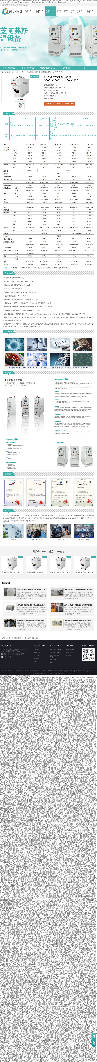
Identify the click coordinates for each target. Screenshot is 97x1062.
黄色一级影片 (67, 868)
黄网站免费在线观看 (44, 774)
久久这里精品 (88, 708)
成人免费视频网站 (6, 912)
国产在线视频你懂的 (52, 1012)
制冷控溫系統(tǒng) (28, 68)
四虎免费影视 (34, 824)
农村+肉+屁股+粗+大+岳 (43, 698)
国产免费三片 (87, 689)
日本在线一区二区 (23, 1010)
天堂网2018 (50, 910)
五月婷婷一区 (5, 914)
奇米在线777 (18, 837)
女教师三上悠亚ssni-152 (76, 745)
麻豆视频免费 (92, 816)
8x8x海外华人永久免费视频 (46, 706)
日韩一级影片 (35, 902)
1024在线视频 (77, 754)
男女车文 (45, 753)
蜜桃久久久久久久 (91, 732)
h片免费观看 (62, 844)
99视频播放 (65, 733)
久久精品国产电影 (64, 1012)
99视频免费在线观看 (84, 690)
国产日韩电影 (44, 980)
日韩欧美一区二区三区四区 (30, 840)
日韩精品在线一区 (27, 740)
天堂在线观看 (54, 856)
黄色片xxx (87, 937)
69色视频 (65, 734)
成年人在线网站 (55, 1009)
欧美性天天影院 (48, 909)
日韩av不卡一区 (62, 926)
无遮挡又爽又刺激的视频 (86, 1056)
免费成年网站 (32, 738)
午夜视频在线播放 (80, 824)
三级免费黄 (63, 710)
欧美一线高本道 (23, 865)
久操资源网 (14, 809)
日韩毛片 (5, 761)
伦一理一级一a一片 (61, 958)
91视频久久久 (8, 868)
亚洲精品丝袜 (18, 688)
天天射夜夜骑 (28, 756)
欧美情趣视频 (86, 845)
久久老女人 (75, 688)
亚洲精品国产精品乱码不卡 (43, 720)
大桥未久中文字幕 (76, 1033)
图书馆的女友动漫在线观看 (47, 1025)
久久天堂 (52, 1056)
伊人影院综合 (54, 705)
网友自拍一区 (6, 965)
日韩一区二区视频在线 (44, 758)
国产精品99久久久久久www (34, 721)
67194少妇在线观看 (51, 848)
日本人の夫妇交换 (44, 750)
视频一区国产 (42, 726)
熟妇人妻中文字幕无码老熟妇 (84, 814)
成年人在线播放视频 (36, 805)
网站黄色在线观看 (63, 928)
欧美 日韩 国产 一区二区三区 (51, 1005)
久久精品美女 (78, 876)
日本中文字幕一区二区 (40, 725)
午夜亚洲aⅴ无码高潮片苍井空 (36, 849)
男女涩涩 (37, 936)
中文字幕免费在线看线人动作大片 (41, 876)
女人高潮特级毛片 (68, 938)
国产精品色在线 (89, 686)
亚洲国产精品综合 (75, 950)
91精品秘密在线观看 (69, 785)
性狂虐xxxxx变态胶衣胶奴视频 (9, 922)
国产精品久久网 (74, 865)
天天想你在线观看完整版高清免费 (63, 693)
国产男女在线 (22, 765)
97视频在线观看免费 (46, 1041)
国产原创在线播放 (16, 893)
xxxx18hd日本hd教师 (45, 916)
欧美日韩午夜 (79, 897)
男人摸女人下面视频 (91, 696)
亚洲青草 (45, 958)
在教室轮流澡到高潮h (43, 998)
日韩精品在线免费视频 (30, 802)
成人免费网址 (79, 873)
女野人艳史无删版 (73, 776)
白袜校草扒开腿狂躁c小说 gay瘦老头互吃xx (62, 1021)
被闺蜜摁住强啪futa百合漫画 (85, 720)
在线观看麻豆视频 (72, 989)
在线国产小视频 (33, 1025)
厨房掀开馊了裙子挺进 (44, 1008)
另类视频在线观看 (88, 818)
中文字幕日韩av (91, 833)
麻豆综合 (67, 790)
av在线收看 (56, 744)
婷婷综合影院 (80, 857)
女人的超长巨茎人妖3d (38, 884)
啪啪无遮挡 (5, 888)
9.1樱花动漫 (12, 957)
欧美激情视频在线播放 (22, 694)
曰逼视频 (87, 858)
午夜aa (29, 777)
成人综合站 (66, 850)
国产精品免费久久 (46, 936)
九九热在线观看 (49, 833)
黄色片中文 (80, 901)
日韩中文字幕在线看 (45, 920)
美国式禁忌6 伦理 (84, 688)
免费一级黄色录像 (14, 702)
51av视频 (21, 826)
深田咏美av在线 (79, 694)
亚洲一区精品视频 (67, 750)
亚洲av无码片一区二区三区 (14, 793)
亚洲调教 (84, 980)
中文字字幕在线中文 (67, 694)
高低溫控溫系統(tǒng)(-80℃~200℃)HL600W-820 (18, 572)
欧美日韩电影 (16, 750)
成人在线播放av (59, 906)
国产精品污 (31, 760)
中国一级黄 (80, 800)
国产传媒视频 (23, 904)
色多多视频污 (66, 978)
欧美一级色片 (33, 804)
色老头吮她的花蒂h (58, 1020)
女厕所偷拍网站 (71, 720)
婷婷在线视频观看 (10, 925)
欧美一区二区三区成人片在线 (56, 816)
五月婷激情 (87, 802)
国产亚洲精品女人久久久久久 (60, 1008)
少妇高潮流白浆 (87, 796)
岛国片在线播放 (75, 709)
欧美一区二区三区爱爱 (35, 1005)
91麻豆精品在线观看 (79, 940)
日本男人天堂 (70, 889)
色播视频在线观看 (39, 1018)
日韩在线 (41, 741)
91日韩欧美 (67, 945)
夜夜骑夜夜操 (46, 734)
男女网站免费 (32, 708)
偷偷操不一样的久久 (86, 904)
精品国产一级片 (54, 772)
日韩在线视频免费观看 (18, 790)
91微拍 (54, 700)
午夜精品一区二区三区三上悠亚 (49, 988)
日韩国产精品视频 (13, 693)
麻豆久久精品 (20, 812)
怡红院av (82, 866)
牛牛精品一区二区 (69, 812)
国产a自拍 (83, 817)
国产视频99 (29, 705)
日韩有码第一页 (45, 882)
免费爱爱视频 (69, 970)
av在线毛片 (15, 813)
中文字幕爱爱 (54, 842)
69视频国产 (69, 792)
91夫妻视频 (11, 962)
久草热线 (24, 745)
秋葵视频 (35, 912)
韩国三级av (68, 682)
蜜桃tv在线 (16, 738)
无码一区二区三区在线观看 (86, 713)
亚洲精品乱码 (8, 822)
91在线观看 (79, 804)
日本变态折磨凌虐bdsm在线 (26, 690)
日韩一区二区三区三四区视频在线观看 (53, 896)
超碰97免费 (56, 1041)
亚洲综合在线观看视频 (61, 849)
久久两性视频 (17, 822)
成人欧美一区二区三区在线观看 (85, 889)
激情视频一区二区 (73, 949)
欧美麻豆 (65, 708)
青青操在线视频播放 (32, 910)
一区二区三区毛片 (32, 772)
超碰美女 (86, 876)
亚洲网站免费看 (47, 789)
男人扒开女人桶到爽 (72, 1022)
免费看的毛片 (47, 1013)
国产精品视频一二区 (10, 708)
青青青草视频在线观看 (22, 820)
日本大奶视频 (92, 761)
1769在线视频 (49, 1024)
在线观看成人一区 (90, 765)
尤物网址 (76, 681)
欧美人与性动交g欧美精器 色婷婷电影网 (78, 884)
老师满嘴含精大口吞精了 (81, 914)
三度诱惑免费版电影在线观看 (19, 916)
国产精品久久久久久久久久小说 (26, 909)
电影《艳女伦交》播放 (66, 862)
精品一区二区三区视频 (38, 860)
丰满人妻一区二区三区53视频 (71, 886)
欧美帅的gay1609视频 (79, 1020)
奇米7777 (24, 1037)
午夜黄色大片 (57, 986)
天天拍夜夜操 (88, 1009)
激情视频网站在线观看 (71, 948)
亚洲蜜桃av (71, 780)
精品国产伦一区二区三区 (39, 869)
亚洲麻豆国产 (69, 990)
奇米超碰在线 (14, 681)
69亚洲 (47, 885)
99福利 (79, 881)
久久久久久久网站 (18, 706)
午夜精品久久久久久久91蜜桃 (82, 684)
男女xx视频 (76, 1004)
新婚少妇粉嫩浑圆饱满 (17, 985)
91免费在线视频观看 (6, 772)
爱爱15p (91, 974)
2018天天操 (63, 781)
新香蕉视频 (19, 994)
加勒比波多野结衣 (52, 726)
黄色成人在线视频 (57, 812)
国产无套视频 (86, 812)
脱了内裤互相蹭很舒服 (45, 712)
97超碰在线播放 (65, 746)
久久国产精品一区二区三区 (60, 786)
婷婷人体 (11, 1020)
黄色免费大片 (44, 954)
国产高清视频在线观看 (30, 688)
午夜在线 (61, 840)
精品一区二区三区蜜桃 (27, 926)
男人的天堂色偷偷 (71, 770)
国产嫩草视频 (92, 870)
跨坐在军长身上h (41, 722)
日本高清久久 (88, 832)
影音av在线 (29, 794)
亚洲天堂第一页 (26, 912)
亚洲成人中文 (72, 725)
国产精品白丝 (67, 702)
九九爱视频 (41, 688)
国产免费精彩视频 (37, 809)
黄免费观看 (35, 882)
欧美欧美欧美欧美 (45, 777)
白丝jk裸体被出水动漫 (11, 902)
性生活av (5, 712)
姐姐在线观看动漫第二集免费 (76, 882)
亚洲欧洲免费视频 (54, 753)
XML (93, 671)
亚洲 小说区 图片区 (81, 780)
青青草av (62, 818)
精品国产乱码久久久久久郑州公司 (12, 730)
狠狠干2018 (55, 1010)
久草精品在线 (91, 1018)
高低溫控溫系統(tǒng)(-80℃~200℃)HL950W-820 (66, 572)
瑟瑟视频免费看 (12, 704)
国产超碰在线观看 (16, 1000)
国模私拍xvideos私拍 (38, 1032)
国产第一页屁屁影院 (73, 820)
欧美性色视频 (10, 768)
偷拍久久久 (92, 978)
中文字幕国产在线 (75, 746)
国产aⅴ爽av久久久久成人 (50, 829)
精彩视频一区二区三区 (17, 950)
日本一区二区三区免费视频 (30, 684)
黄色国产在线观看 (31, 758)
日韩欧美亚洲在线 (27, 858)
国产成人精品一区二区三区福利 (72, 932)
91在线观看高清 (50, 860)
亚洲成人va (41, 793)
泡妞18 (70, 722)
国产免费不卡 (22, 886)
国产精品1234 (75, 813)
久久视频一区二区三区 (63, 860)
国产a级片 (18, 838)
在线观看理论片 (88, 988)
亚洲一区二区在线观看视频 (70, 685)
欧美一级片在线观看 (76, 1008)
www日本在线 (56, 874)
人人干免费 (26, 770)
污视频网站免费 (28, 968)
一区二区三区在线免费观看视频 (50, 694)
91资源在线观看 (30, 724)
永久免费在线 (86, 910)
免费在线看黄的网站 (47, 749)
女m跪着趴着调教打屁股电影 (66, 885)
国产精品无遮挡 (73, 740)
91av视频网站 (37, 830)
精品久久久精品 (22, 825)
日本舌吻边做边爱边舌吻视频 (55, 1034)
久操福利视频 (17, 1021)
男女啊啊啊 (12, 853)
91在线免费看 (30, 790)
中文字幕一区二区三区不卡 (14, 802)
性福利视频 (76, 817)
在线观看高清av (29, 780)
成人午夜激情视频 (89, 801)
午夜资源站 (84, 950)
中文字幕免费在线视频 (64, 688)
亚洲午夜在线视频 (22, 970)
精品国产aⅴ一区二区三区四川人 (36, 788)
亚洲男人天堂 (78, 1046)
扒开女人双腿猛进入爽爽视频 (52, 808)
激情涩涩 (37, 893)
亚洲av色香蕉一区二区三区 (76, 958)
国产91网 (21, 1029)
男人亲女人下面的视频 (26, 885)
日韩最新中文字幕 (35, 694)
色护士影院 (15, 1022)
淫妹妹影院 (44, 893)
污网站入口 (13, 718)
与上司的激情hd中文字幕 (86, 728)
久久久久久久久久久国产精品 (51, 994)
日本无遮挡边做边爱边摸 (89, 1033)
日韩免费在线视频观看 (83, 1041)
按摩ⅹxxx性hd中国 (48, 810)
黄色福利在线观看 (18, 869)
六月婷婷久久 (11, 796)
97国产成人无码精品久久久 (23, 734)
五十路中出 (84, 972)
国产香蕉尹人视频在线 (67, 698)
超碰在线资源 (70, 826)
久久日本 (33, 796)
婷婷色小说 (78, 689)
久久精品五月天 (34, 937)
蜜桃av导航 (73, 713)
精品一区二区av (23, 870)
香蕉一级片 (48, 780)
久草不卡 (78, 812)
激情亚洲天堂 (30, 821)
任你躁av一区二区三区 (78, 913)
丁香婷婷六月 (89, 861)
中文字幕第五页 (67, 684)
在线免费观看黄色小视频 (76, 686)
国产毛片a (11, 1026)
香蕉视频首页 (28, 1026)
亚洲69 (29, 696)
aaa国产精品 (59, 1049)
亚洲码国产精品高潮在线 (20, 742)
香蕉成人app (30, 936)
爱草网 (12, 1053)
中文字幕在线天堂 (13, 758)
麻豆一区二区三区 (27, 900)
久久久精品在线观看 (40, 1049)
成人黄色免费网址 (31, 726)
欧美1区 (14, 824)
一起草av (28, 950)
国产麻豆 (14, 701)
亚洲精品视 (7, 788)
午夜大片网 (17, 900)
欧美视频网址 (34, 961)
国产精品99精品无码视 (30, 786)
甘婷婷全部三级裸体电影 (19, 929)
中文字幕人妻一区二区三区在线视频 (35, 1014)
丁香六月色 (20, 954)
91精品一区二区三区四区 (37, 714)
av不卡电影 (43, 770)
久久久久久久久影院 (76, 922)
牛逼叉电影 (46, 841)
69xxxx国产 (71, 830)
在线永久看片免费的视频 (64, 700)
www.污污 (23, 830)
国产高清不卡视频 (84, 1006)
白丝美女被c (12, 1013)
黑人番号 (47, 825)
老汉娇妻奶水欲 (92, 954)
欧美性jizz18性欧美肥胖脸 (63, 933)
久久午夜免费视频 (55, 733)
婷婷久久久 (57, 865)
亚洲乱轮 (88, 846)
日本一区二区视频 (68, 824)
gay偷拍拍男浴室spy (67, 897)
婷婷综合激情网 (76, 980)
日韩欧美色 (77, 693)
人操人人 (88, 738)
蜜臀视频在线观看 (65, 772)
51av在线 (33, 873)
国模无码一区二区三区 (35, 753)
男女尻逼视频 (79, 698)
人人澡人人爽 (13, 765)
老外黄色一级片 (11, 945)
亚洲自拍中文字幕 (53, 869)
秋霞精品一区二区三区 (7, 733)
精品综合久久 (55, 841)
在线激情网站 (17, 725)
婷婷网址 (14, 825)
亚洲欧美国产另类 (14, 821)
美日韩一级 (64, 1009)
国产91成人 (12, 761)
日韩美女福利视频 (14, 712)
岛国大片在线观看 (26, 988)
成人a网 (39, 796)
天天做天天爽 (66, 1024)
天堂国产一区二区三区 (31, 812)
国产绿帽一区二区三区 (9, 958)
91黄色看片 (31, 929)
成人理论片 (93, 1012)
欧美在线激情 (43, 914)
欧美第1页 (46, 805)
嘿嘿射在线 (23, 738)
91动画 (6, 789)
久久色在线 (7, 878)
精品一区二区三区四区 (17, 913)
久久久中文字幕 (16, 917)
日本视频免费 (82, 926)
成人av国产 (58, 932)
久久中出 (52, 930)
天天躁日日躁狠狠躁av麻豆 (86, 769)
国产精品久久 (37, 994)
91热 (1, 785)
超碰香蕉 (6, 942)
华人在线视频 (47, 796)
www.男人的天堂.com (74, 828)
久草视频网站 (55, 1060)
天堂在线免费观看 (91, 1022)
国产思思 (80, 770)
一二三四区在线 (11, 776)
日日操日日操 (34, 784)
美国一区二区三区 (28, 730)
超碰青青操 (44, 844)
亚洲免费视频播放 (65, 962)
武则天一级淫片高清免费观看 (85, 777)
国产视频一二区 (30, 853)
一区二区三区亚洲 (11, 850)
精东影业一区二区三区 (66, 977)
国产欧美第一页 (51, 769)
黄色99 (76, 1030)
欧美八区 (35, 953)
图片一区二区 (36, 713)
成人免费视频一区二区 (7, 844)
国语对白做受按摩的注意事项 (83, 753)
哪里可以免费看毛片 (29, 897)
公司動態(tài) (70, 649)
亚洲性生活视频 (40, 780)
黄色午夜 (22, 872)
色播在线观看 (43, 684)
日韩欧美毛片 (17, 1052)
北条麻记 (71, 961)
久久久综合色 (89, 790)
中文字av (24, 753)
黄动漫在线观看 (91, 784)
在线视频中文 (10, 968)
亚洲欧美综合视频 (45, 902)
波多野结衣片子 (33, 745)
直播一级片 (47, 1030)
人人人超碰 (57, 1016)
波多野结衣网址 (76, 934)
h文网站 (32, 933)
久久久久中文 (53, 870)
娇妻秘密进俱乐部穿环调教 (41, 798)
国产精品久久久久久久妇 (22, 764)
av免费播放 (50, 685)
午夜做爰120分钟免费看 (9, 998)
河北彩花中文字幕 (49, 924)
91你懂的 (71, 753)
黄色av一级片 (52, 864)
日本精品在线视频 (38, 885)
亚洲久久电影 (45, 970)
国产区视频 (13, 886)
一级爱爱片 (29, 716)
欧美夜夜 (28, 972)
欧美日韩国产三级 (80, 734)
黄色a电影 (23, 733)
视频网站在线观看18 (42, 913)
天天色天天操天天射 (83, 837)
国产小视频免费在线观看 (57, 913)
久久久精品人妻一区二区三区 (84, 844)
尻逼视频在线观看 (50, 764)
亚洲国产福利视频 (54, 893)
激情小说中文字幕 (29, 945)
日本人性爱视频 (17, 810)
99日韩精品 (79, 852)
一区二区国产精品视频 (18, 861)
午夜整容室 (42, 901)
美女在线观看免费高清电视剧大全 (54, 697)
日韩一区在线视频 (43, 708)
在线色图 (88, 882)
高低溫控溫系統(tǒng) (47, 68)
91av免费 (62, 770)
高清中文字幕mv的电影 (67, 876)
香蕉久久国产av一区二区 (9, 852)
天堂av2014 (18, 858)
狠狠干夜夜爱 (61, 878)
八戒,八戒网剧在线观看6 (45, 866)
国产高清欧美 (10, 745)
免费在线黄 (42, 700)
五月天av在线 (31, 1048)
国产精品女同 (62, 949)
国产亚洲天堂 (61, 1022)
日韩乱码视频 (55, 781)
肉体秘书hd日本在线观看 (68, 1000)
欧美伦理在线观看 (31, 1008)
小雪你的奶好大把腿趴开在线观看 (37, 878)
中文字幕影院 (39, 833)
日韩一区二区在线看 (39, 740)
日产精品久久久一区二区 (43, 853)
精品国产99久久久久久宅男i (9, 974)
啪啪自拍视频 (32, 922)
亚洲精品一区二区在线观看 (65, 765)
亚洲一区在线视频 (71, 909)
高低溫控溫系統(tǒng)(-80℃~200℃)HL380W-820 (42, 572)
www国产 (3, 796)
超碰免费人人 (8, 738)
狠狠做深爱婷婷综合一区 (77, 936)
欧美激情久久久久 (41, 1037)
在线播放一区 (10, 857)
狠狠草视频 (26, 762)
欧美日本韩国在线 (77, 988)
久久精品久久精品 (71, 946)
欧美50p (44, 710)
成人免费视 (55, 876)
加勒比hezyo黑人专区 (45, 820)
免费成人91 (49, 861)
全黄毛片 (32, 789)
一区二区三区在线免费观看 (49, 969)
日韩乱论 (68, 913)
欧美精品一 (7, 746)
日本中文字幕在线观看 (55, 937)
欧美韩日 (84, 828)
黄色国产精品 (8, 826)
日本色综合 (3, 805)
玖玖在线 (71, 734)
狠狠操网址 (17, 944)
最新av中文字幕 (43, 696)
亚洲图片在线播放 (46, 986)
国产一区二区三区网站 (13, 680)
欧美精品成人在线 (79, 872)
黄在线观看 (35, 988)
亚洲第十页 (33, 793)
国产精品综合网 (84, 729)
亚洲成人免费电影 (77, 937)
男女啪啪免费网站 (65, 988)
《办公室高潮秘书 (50, 793)
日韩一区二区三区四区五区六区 (15, 949)
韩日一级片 (20, 898)
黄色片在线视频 (52, 806)
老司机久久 (84, 985)
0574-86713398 (58, 103)
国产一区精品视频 (9, 734)
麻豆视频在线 (59, 748)
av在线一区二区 (89, 969)
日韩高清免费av (27, 846)
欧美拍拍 (15, 848)
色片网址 (26, 793)
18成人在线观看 (36, 972)
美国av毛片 (61, 792)
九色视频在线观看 (28, 769)
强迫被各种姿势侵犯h (59, 820)
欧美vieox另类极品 (89, 770)
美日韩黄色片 (27, 810)
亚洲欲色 (37, 1000)
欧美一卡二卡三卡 (53, 892)
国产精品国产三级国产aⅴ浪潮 (44, 730)
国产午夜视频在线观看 (68, 941)
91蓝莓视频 (42, 910)
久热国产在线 (92, 826)
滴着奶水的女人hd (75, 860)
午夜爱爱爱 (48, 762)
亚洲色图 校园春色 (77, 718)
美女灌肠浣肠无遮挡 (83, 736)
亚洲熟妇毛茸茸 (48, 721)
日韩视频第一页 (66, 801)
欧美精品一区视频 (16, 700)
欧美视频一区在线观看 (9, 818)
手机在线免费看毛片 (66, 869)
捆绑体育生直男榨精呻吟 (87, 682)
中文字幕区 (39, 682)
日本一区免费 (9, 770)
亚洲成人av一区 (40, 861)
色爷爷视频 (37, 1020)
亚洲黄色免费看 (19, 1045)
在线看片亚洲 (6, 790)
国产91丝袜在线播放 (77, 789)
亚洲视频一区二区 (91, 913)
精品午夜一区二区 (22, 749)
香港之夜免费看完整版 (33, 969)
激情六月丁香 (73, 942)
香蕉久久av (76, 874)
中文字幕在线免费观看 (29, 828)
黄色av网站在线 (84, 712)
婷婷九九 (81, 968)
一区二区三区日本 (77, 716)
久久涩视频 (84, 874)
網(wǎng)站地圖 (87, 671)
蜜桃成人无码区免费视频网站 (70, 956)
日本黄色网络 (8, 785)
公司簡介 (36, 649)
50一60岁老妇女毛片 (80, 917)
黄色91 (23, 705)
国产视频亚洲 (8, 737)
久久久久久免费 (7, 892)
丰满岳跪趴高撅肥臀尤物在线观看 (31, 744)
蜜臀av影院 (26, 773)
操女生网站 (39, 760)
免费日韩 (22, 794)
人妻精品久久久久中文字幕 (35, 752)
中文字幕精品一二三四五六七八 (9, 980)
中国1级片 (58, 708)
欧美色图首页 (18, 982)
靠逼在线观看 (55, 698)
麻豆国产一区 (26, 834)
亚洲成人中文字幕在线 (81, 1052)
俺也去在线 (66, 1033)
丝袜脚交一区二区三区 (86, 744)
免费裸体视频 (21, 832)
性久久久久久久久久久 (67, 873)
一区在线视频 (82, 702)
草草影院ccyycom (88, 922)
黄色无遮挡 (76, 722)
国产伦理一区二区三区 (20, 841)
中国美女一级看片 (70, 741)
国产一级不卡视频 (76, 978)
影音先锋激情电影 (28, 982)
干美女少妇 (22, 920)
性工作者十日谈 (86, 706)
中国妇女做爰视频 (81, 880)
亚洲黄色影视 (20, 724)
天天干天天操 (39, 821)
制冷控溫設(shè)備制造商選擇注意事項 (30, 620)
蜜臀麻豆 (78, 786)
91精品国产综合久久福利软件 (12, 928)
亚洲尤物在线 (67, 836)
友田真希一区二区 (9, 838)
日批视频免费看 (37, 829)
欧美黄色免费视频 (56, 734)
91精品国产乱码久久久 (85, 952)
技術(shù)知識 (70, 652)
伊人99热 (38, 789)
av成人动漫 (86, 841)
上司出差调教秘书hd (80, 792)
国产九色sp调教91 (21, 1057)
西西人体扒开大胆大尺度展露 (16, 716)
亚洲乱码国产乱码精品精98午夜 (13, 692)
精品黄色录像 (23, 766)
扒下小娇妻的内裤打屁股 (85, 752)
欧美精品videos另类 (64, 732)
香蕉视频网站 (86, 1029)
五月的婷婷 (24, 800)
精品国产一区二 (29, 736)
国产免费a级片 (83, 921)
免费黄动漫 (27, 898)
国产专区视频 (84, 813)
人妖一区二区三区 (70, 857)
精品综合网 (87, 718)
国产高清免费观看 (38, 680)
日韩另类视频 (6, 824)
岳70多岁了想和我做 (47, 717)
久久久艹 (82, 906)
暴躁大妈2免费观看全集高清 (63, 728)
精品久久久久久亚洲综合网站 (70, 744)
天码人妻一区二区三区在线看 (63, 810)
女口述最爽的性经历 (20, 777)
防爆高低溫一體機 (32, 638)
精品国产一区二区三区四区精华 (22, 882)
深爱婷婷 (8, 840)
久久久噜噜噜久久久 (55, 985)
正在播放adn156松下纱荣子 (53, 690)
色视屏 (86, 852)
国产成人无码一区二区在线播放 (40, 950)
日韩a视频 (88, 785)
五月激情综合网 (82, 725)
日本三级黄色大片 (15, 905)
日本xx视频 (29, 850)
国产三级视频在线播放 (51, 940)
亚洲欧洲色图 (44, 985)
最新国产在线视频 (52, 773)
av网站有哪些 (47, 996)
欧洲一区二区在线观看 (66, 756)
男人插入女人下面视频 (27, 720)
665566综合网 (40, 908)
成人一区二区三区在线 (84, 697)
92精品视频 (84, 692)
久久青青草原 (4, 713)
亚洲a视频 (9, 725)
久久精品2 (64, 725)
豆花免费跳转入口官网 (75, 680)
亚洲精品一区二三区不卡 (30, 700)
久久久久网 (22, 722)
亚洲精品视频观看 (37, 924)
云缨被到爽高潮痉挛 (29, 1030)
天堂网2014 (56, 729)
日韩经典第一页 (60, 880)
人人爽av (45, 917)
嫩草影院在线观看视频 (66, 829)
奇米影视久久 (48, 741)
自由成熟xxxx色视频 (49, 682)
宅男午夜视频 (29, 842)
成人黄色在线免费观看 (19, 696)
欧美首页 (53, 950)
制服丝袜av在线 (32, 998)
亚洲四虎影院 (43, 768)
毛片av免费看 (12, 832)
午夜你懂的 (13, 973)
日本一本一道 (21, 853)
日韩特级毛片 (4, 853)
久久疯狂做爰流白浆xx (65, 754)
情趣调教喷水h (14, 697)
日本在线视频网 (24, 746)
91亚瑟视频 (55, 916)
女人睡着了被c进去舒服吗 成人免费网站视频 (31, 704)
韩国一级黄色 (68, 1018)
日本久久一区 (39, 790)
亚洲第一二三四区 (53, 1001)
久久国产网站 (47, 968)
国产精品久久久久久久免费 (72, 692)
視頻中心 (72, 11)
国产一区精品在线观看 (78, 772)
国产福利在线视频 (64, 796)
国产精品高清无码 (37, 709)
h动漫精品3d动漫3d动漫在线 (82, 705)
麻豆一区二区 (9, 986)
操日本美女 (52, 736)
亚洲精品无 (4, 1030)
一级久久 (93, 854)
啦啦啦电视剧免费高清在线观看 (67, 952)
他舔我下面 (78, 961)
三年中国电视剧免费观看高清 (31, 689)
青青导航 (17, 1040)
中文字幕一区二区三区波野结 (73, 840)
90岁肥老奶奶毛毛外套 (51, 754)
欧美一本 (3, 1006)
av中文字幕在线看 (27, 1000)
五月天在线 (76, 682)
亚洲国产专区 (43, 692)
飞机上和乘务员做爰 (79, 738)
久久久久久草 (82, 954)
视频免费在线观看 (20, 768)
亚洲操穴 (80, 774)
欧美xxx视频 (26, 1054)
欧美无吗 (42, 960)
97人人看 (22, 758)
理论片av (8, 946)
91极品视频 (50, 716)
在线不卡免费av (57, 850)
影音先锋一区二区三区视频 (14, 778)
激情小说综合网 (70, 806)
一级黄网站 (20, 780)
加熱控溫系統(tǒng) (9, 68)
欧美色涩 (88, 772)
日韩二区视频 (35, 770)
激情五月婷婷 (53, 724)
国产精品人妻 (63, 680)
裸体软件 (75, 728)
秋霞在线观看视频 (55, 801)
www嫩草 (35, 692)
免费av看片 (43, 689)
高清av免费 (56, 709)
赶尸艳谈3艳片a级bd (67, 778)
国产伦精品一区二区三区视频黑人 (39, 890)
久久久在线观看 (30, 718)
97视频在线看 (68, 748)
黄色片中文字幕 (18, 762)
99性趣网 (26, 714)
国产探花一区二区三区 (7, 856)
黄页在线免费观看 (33, 766)
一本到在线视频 (69, 976)
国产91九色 (46, 781)
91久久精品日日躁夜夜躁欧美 (44, 964)
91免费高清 (77, 778)
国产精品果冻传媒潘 (70, 881)
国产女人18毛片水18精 (59, 720)
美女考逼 (9, 1041)
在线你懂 (8, 700)
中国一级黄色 (4, 1020)
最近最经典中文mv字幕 (80, 762)
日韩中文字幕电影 (5, 874)
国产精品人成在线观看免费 (18, 757)
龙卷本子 (39, 909)
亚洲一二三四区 (92, 704)
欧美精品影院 (59, 1056)
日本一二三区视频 (59, 846)
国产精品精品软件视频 (83, 781)
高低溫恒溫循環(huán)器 (19, 638)
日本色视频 (34, 732)
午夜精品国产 (74, 742)
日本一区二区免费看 (56, 1036)
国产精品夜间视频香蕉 (31, 806)
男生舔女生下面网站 (85, 701)
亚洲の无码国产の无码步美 (66, 969)
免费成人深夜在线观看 (47, 1058)
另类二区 (22, 1028)
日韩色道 (11, 901)
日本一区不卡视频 (85, 773)
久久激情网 (18, 828)
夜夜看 (73, 852)
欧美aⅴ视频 (27, 837)
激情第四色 (74, 986)
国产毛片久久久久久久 (89, 933)
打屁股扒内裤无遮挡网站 (65, 724)
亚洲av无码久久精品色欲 (61, 730)
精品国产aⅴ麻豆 (11, 1012)
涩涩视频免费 (54, 890)
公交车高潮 (39, 897)
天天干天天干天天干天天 (60, 861)
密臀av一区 (21, 850)
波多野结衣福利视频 (18, 932)
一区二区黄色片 (44, 877)
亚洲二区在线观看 (85, 865)
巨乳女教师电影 (8, 741)
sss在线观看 (53, 696)
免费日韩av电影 (62, 722)
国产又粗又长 (21, 1008)
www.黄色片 (30, 792)
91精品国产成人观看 (77, 760)
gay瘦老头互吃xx (55, 718)
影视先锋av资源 (41, 738)
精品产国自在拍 (17, 714)
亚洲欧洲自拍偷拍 (79, 825)
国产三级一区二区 (28, 893)
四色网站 (87, 745)
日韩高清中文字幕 (36, 781)
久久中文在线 (34, 974)
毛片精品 (2, 680)
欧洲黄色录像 (48, 845)
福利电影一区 (57, 762)
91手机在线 (17, 873)
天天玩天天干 (28, 918)
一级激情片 (61, 1002)
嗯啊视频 (35, 696)
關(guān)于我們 (39, 11)
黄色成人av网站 (65, 922)
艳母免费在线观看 (36, 1016)
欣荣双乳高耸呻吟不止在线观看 (63, 717)
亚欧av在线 (50, 906)
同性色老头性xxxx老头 (16, 713)
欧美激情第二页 (33, 1040)
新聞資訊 (59, 11)
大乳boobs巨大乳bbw (41, 736)
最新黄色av (43, 826)
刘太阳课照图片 (84, 992)
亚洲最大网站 (86, 830)
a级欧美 (61, 948)
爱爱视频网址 (55, 794)
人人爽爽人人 (59, 817)
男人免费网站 (92, 934)
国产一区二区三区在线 (67, 766)
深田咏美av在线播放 (62, 838)
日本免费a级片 (9, 806)
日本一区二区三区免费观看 (38, 773)
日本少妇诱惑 (86, 730)
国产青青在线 (75, 957)
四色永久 (66, 950)
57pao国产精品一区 (15, 740)
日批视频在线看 (40, 1045)
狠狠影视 (41, 868)
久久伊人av (88, 694)
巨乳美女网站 (33, 866)
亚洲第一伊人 (87, 1046)
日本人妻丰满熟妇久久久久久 (18, 938)
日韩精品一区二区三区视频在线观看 (14, 981)
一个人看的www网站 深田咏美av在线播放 (17, 732)
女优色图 (90, 780)
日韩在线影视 (92, 874)
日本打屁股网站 (57, 745)
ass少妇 (10, 773)
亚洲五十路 (46, 962)
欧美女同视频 (59, 692)
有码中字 (72, 802)
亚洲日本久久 (61, 696)
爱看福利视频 (10, 709)
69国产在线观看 (85, 945)
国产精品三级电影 (43, 1006)
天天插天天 (37, 710)
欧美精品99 (6, 972)
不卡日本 (62, 884)
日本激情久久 (64, 998)
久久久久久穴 (9, 1025)
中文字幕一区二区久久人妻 (61, 936)
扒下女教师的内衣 (72, 752)
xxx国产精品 (44, 686)
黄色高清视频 (17, 1044)
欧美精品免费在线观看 (43, 733)
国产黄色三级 (21, 818)
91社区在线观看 (79, 977)
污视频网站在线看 (20, 682)
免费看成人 (16, 849)
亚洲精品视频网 (18, 868)
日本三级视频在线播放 (89, 754)
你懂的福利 (68, 1020)
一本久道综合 (92, 793)
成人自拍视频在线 (24, 848)
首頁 (13, 72)
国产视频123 (41, 838)
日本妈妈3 (16, 794)
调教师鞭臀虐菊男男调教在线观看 (11, 1034)
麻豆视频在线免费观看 (79, 833)
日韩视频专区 (27, 1032)
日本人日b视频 (83, 986)
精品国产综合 (85, 778)
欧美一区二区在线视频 (55, 684)
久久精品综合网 (52, 722)
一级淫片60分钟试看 (47, 941)
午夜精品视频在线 (32, 984)
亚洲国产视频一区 (32, 801)
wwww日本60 (87, 961)
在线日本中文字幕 (75, 730)
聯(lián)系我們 (90, 11)
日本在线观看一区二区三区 (19, 710)
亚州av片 (31, 710)
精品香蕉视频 (30, 861)
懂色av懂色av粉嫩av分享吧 (8, 909)
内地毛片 (11, 682)
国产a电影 (30, 757)
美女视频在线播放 (33, 742)
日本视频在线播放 (52, 901)
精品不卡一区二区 (49, 921)
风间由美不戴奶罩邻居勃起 (41, 705)
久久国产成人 (6, 701)
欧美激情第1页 (47, 746)
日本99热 (52, 708)
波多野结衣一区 (58, 738)
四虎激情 (57, 941)
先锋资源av (61, 806)
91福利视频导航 (40, 886)
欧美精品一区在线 (37, 894)
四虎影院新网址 (28, 994)
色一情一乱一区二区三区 (39, 898)
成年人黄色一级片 (60, 989)
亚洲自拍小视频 (53, 686)
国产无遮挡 (41, 984)
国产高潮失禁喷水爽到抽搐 (49, 800)
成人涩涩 (82, 742)
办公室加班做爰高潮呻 (63, 957)
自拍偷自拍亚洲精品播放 (76, 861)
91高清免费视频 (72, 800)
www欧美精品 (90, 1034)
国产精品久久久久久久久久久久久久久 (50, 824)
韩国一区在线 (72, 924)
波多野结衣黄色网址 (55, 956)
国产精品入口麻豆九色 (68, 777)
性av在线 (85, 717)
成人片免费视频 (76, 850)
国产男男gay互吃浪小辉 (74, 706)
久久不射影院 (4, 684)
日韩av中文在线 (78, 869)
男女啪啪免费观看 (89, 716)
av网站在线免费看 (43, 881)
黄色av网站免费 (62, 768)
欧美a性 (53, 957)
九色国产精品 (79, 802)
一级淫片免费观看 (11, 1056)
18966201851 (69, 103)
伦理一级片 (25, 944)
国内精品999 (51, 1049)
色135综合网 (15, 830)
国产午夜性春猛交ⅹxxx (54, 788)
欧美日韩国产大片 (87, 966)
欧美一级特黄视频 (85, 956)
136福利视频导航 (27, 725)
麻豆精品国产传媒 (91, 857)
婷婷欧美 (58, 1026)
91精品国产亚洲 (62, 882)
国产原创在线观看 (28, 778)
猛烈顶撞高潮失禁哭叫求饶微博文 (30, 717)
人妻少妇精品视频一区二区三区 (44, 982)
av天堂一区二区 (45, 997)
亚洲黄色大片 (31, 854)
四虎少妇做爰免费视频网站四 (54, 704)
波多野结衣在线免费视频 (31, 954)
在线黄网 (82, 1022)
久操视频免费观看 (22, 761)
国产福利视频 (69, 890)
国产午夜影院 (42, 806)
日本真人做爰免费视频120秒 (59, 858)
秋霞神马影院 (31, 852)
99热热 (39, 952)
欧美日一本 (60, 764)
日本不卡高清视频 (42, 1056)
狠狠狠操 (70, 710)
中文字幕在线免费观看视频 (87, 681)
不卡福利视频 (27, 692)
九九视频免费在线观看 (35, 1022)
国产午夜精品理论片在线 (39, 832)
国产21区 (61, 856)
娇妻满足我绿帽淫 (33, 904)
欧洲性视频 (69, 973)
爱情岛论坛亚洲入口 (39, 716)
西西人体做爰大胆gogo (41, 928)
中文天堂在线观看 (32, 768)
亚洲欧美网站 (83, 838)
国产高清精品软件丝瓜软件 (21, 698)
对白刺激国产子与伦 (63, 714)
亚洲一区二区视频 (34, 970)
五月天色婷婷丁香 (6, 810)
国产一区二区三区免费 (47, 742)
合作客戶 (36, 655)
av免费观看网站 (29, 1029)
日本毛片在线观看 (87, 786)
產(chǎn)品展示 (50, 11)
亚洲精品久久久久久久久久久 (65, 832)
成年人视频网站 (73, 701)
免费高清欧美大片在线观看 (36, 737)
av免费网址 (68, 716)
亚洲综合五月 (49, 942)
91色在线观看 (77, 798)
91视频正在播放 (44, 772)
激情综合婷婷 (61, 944)
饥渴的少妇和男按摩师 (81, 761)
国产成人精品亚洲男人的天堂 (45, 681)
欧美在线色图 (54, 1040)
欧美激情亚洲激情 (84, 854)
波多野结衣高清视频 (58, 1028)
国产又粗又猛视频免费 (58, 981)
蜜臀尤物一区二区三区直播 (56, 854)
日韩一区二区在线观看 (46, 836)
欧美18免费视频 (41, 976)
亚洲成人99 (12, 829)
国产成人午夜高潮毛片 (23, 860)
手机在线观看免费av (67, 761)
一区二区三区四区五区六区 (54, 785)
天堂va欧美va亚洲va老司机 (8, 936)
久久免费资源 (76, 868)
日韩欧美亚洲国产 (53, 898)
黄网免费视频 (14, 722)
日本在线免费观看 (56, 774)
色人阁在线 (34, 848)
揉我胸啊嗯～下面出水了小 (73, 818)
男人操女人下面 (52, 782)
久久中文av (42, 948)
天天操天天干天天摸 (16, 897)
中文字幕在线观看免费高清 (56, 914)
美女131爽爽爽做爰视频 (62, 809)
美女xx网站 (8, 696)
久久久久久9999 (30, 782)
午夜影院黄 (74, 821)
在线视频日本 (78, 892)
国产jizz (15, 826)
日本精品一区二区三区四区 (65, 1046)
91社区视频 (28, 709)
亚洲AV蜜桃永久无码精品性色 (35, 949)
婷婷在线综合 (52, 900)
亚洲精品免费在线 (26, 977)
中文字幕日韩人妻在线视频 (53, 886)
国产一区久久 (61, 769)
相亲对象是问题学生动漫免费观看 (83, 724)
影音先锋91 (25, 784)
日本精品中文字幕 (5, 756)
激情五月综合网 (36, 810)
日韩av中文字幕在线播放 (21, 986)
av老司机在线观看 (23, 1012)
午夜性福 (75, 700)
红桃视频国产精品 (70, 697)
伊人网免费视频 (26, 914)
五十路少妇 (64, 961)
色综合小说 (68, 981)
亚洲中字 (67, 764)
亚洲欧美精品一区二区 (55, 888)
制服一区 (66, 745)
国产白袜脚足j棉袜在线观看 (67, 894)
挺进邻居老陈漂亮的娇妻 (57, 798)
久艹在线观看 (75, 773)
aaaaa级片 (37, 941)
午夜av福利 (11, 729)
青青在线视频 (8, 848)
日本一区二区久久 (43, 804)
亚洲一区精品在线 (53, 770)
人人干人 (32, 1004)
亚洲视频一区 (37, 734)
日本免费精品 (18, 773)
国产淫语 (38, 1021)
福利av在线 (55, 746)
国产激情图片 (47, 757)
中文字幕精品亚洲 (64, 773)
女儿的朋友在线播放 (61, 689)
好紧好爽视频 (48, 821)
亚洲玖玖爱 (35, 914)
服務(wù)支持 (80, 11)
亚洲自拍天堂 (10, 990)
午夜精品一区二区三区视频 (18, 1038)
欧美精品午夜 (40, 852)
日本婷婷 (9, 714)
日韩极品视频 (32, 841)
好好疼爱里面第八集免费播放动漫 (30, 797)
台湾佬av (9, 1044)
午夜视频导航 (8, 698)
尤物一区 (7, 809)
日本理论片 (21, 836)
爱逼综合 (93, 910)
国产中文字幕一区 (23, 728)
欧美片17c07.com (10, 685)
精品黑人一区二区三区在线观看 (16, 924)
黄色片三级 (31, 681)
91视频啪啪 (42, 784)
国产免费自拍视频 (86, 1044)
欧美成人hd (49, 737)
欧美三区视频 (78, 841)
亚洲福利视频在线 (41, 854)
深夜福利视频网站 (77, 888)
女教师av (32, 698)
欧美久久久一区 (7, 930)
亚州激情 (10, 841)
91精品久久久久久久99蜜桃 (31, 997)
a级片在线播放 (18, 844)
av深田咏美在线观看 (22, 804)
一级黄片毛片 (48, 709)
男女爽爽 (41, 848)
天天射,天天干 (52, 768)
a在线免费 (64, 780)
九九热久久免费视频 (79, 737)
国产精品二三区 (42, 816)
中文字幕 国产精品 (88, 680)
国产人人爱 (58, 685)
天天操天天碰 (50, 849)
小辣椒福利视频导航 (38, 846)
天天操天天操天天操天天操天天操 (10, 705)
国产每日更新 (10, 961)
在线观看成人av (65, 789)
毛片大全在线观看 (55, 750)
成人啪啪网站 (87, 890)
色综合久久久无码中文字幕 (27, 1060)
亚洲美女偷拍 (74, 921)
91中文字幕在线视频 (25, 809)
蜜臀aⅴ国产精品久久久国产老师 (81, 982)
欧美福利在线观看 (23, 1056)
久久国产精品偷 (43, 912)
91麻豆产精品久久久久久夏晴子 (55, 973)
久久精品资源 (40, 690)
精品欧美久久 (38, 917)
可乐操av (43, 685)
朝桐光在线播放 (66, 718)
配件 (85, 68)
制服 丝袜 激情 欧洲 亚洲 (56, 912)
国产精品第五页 (8, 760)
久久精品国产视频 (15, 942)
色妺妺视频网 (92, 804)
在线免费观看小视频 (43, 873)
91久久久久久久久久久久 (15, 786)
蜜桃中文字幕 (6, 917)
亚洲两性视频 (8, 742)
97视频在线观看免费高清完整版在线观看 (82, 714)
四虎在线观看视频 (87, 746)
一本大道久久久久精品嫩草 (64, 877)
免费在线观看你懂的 (23, 824)
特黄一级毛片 (41, 813)
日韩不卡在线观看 (80, 908)
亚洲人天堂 (5, 969)
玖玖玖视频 (87, 789)
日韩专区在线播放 (41, 892)
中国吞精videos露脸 (34, 800)
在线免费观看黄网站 (33, 989)
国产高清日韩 (72, 736)
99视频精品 (55, 789)
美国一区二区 (79, 842)
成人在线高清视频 (59, 741)
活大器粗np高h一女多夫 (78, 732)
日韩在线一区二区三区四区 (35, 697)
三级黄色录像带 (37, 977)
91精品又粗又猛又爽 (32, 836)
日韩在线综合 (74, 838)
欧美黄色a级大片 (49, 809)
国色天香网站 (31, 682)
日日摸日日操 (75, 712)
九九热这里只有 (75, 1005)
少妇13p (39, 922)
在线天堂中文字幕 (77, 801)
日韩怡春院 (35, 985)
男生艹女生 (83, 749)
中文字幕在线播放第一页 (63, 966)
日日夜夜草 (19, 962)
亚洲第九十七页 (19, 736)
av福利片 (35, 990)
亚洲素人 (63, 925)
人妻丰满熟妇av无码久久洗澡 (14, 686)
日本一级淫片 (19, 806)
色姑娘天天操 (87, 721)
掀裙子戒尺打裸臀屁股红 (76, 708)
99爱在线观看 (77, 717)
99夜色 (47, 842)
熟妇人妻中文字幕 (36, 834)
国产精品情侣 (78, 721)
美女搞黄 (51, 837)
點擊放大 (20, 99)
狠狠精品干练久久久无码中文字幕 (44, 748)
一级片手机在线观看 (10, 780)
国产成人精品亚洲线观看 (73, 816)
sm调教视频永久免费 (64, 760)
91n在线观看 (41, 762)
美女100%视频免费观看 (86, 834)
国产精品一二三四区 (6, 766)
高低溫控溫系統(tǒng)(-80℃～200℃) (52, 72)
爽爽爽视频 (77, 726)
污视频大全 (26, 781)
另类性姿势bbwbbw (51, 960)
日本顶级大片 (49, 846)
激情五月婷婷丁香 (60, 706)
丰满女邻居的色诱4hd (37, 764)
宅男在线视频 (8, 1052)
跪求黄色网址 (5, 697)
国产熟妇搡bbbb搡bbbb (21, 741)
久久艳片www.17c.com (29, 905)
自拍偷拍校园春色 (66, 758)
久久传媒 (49, 738)
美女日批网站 (78, 890)
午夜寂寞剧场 (72, 781)
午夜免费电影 (76, 1017)
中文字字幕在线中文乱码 (73, 972)
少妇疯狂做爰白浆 (17, 781)
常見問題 (68, 655)
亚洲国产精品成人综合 (18, 726)
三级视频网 (56, 780)
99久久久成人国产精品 (19, 788)
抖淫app (28, 832)
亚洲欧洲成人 (19, 709)
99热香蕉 (68, 896)
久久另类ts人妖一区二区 (63, 980)
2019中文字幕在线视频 (24, 685)
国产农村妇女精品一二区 (67, 804)
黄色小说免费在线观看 (78, 790)
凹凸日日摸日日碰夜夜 (42, 792)
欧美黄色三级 (71, 964)
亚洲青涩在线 (89, 756)
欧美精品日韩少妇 (28, 962)
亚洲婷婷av (82, 700)
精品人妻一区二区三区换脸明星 (18, 808)
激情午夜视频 (31, 733)
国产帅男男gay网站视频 (80, 877)
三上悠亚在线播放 (84, 948)
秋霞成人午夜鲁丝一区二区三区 (62, 737)
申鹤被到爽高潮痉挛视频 (9, 728)
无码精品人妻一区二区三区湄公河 (50, 766)
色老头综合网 (26, 873)
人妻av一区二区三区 (31, 706)
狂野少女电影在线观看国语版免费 (75, 1050)
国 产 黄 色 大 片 (62, 701)
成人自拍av (13, 854)
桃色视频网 (5, 1016)
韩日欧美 (12, 764)
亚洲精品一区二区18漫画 (80, 710)
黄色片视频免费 (76, 933)
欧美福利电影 (61, 752)
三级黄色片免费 (20, 1020)
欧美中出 (75, 702)
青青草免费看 (59, 934)
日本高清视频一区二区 (42, 930)
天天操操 (70, 808)
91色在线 (51, 692)
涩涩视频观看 (53, 844)
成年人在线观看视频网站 (18, 978)
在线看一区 (69, 846)
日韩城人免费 (9, 736)
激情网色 (72, 786)
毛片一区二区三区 (83, 1026)
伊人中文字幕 (83, 793)
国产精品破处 (86, 898)
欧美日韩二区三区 (23, 789)
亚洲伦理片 (14, 746)
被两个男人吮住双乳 (31, 845)
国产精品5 (31, 888)
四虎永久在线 (67, 937)
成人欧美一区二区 (21, 1050)
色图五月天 (38, 818)
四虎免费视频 (48, 693)
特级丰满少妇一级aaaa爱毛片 (9, 877)
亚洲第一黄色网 (55, 1017)
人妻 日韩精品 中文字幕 (81, 973)
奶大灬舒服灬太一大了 (90, 748)
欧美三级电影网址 (69, 704)
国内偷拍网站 (18, 770)
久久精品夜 (44, 992)
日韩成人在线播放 (50, 714)
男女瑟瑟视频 (53, 792)
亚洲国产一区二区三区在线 (70, 822)
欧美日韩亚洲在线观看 (23, 958)
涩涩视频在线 (26, 1044)
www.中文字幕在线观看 (76, 858)
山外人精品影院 (33, 864)
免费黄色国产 (60, 970)
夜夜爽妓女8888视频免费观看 (70, 729)
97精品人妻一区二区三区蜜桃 (17, 862)
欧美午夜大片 (22, 852)
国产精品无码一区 (48, 728)
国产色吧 (93, 876)
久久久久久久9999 (39, 785)
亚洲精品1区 (69, 721)
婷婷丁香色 (18, 968)
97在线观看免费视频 (72, 793)
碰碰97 (4, 693)
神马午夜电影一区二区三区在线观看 (57, 740)
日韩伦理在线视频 (91, 794)
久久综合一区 (89, 912)
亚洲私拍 (94, 1029)
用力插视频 (71, 689)
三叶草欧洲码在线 (53, 776)
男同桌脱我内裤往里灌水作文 (16, 833)
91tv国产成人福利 (80, 704)
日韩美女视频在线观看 (86, 949)
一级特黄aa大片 (78, 748)
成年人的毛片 (23, 681)
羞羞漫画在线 (78, 782)
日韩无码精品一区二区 (43, 718)
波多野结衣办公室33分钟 (49, 765)
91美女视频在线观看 (50, 752)
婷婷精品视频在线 (61, 736)
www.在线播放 (63, 686)
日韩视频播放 (31, 722)
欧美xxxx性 (22, 969)
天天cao (15, 766)
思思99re (87, 741)
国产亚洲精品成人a (12, 908)
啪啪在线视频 (10, 997)
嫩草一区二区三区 (7, 777)
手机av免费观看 (76, 845)
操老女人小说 (57, 978)
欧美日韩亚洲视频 (37, 754)
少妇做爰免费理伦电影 (50, 993)
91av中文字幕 (67, 738)
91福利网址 (62, 726)
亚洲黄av (85, 816)
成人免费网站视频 (87, 896)
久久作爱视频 (43, 946)
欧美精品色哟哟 (7, 882)
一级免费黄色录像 (30, 913)
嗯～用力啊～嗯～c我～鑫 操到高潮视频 (31, 693)
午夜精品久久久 (38, 756)
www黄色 (55, 948)
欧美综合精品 (56, 758)
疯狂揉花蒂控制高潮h (7, 828)
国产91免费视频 (70, 880)
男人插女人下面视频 (42, 945)
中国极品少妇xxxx (54, 761)
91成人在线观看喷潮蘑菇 (69, 690)
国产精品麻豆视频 (27, 748)
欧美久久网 (28, 985)
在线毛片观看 (61, 793)
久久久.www (7, 929)
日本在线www (4, 682)
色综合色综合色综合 (54, 725)
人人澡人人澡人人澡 (54, 814)
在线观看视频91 (86, 693)
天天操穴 (6, 905)
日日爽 (85, 804)
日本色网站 (93, 813)
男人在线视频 (22, 801)
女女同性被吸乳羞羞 (19, 1041)
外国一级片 (30, 886)
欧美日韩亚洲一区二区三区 (42, 794)
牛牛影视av (67, 982)
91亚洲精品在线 (24, 948)
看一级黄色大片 (10, 1017)
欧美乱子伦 (3, 1033)
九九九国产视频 (10, 694)
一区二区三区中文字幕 (52, 680)
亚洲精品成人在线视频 (71, 854)
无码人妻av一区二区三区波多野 (58, 802)
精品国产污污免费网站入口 (39, 822)
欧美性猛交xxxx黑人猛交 (79, 1045)
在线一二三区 (47, 818)
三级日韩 (74, 774)
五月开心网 (19, 754)
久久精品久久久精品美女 (66, 929)
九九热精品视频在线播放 (62, 837)
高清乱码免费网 (55, 778)
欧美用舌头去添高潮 (69, 1032)
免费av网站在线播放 (16, 992)
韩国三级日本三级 (41, 1004)
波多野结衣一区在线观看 (11, 842)
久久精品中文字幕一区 (73, 749)
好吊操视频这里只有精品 (72, 960)
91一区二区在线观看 (15, 684)
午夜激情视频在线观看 (86, 685)
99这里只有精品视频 (24, 973)
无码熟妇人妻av (8, 1040)
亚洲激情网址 (66, 986)
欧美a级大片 (25, 937)
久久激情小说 (21, 721)
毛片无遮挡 (23, 697)
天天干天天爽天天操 (11, 690)
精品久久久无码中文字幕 (41, 778)
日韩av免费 (10, 940)
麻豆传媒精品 (50, 817)
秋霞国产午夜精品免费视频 (25, 941)
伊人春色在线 (60, 682)
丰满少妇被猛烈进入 (32, 872)
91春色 (17, 733)
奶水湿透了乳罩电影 (36, 746)
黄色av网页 (82, 822)
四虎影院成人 (22, 854)
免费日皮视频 (85, 788)
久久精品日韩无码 (66, 1017)
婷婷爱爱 (70, 768)
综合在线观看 (30, 818)
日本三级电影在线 (71, 769)
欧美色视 (40, 845)
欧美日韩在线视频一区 (26, 965)
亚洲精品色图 (72, 794)
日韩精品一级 (87, 892)
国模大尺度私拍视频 (66, 898)
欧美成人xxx (37, 900)
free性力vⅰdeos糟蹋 (21, 729)
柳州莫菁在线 (62, 800)
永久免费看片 (16, 912)
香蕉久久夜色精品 (67, 757)
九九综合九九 (13, 1004)
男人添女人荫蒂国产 (85, 740)
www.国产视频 (91, 894)
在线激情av (24, 888)
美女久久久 (14, 965)
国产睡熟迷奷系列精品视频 (61, 713)
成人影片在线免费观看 (77, 764)
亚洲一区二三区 (14, 904)
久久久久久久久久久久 (87, 709)
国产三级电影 (19, 1026)
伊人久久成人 (21, 829)
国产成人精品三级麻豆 (81, 974)
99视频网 (78, 1029)
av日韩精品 (92, 852)
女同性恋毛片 (89, 764)
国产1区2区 (68, 833)
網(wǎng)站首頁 (29, 11)
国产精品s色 (66, 774)
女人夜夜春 (37, 896)
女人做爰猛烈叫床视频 (49, 830)
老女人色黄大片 (81, 894)
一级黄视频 (46, 1036)
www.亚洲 (3, 794)
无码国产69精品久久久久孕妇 (27, 701)
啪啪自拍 (79, 830)
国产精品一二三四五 (75, 910)
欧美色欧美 (53, 885)
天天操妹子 (76, 758)
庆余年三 (14, 756)
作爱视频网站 (8, 846)
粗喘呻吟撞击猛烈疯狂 (80, 757)
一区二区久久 (37, 814)
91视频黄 (23, 750)
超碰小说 (51, 689)
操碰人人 (47, 1009)
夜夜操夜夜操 (44, 761)
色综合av (56, 884)
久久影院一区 (27, 754)
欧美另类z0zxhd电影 (26, 1024)
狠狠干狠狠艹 (35, 980)
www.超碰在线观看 (51, 688)
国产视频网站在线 (33, 761)
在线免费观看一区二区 (28, 942)
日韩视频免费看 (84, 902)
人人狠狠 (10, 1032)
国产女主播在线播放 (43, 828)
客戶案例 (66, 11)
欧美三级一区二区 (78, 756)
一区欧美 (3, 798)
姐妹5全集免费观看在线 (85, 998)
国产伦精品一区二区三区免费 (63, 681)
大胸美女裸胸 (79, 832)
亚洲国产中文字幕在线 (48, 1050)
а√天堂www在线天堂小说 (16, 889)
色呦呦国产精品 (59, 716)
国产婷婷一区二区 (80, 766)
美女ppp (44, 900)
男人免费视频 (36, 685)
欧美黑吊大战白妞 (53, 710)
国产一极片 (85, 798)
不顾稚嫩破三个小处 (26, 680)
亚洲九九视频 (58, 836)
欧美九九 (51, 958)
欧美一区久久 (80, 1053)
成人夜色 (29, 829)
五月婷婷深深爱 (43, 961)
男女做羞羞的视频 (36, 958)
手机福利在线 (47, 897)
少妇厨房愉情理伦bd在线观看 (19, 890)
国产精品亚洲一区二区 (66, 892)
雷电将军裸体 (78, 970)
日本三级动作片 (75, 733)
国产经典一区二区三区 (21, 760)
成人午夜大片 (17, 784)
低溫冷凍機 (66, 68)
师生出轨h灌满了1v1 (42, 724)
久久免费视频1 (4, 973)
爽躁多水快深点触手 (81, 826)
